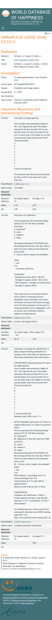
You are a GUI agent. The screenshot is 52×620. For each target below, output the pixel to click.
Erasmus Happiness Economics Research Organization (25, 598)
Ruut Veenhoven (27, 603)
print (48, 33)
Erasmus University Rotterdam (23, 600)
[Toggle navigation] (3, 28)
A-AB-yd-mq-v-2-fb (22, 318)
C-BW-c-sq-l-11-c (21, 184)
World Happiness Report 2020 (26, 60)
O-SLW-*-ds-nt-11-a (22, 522)
